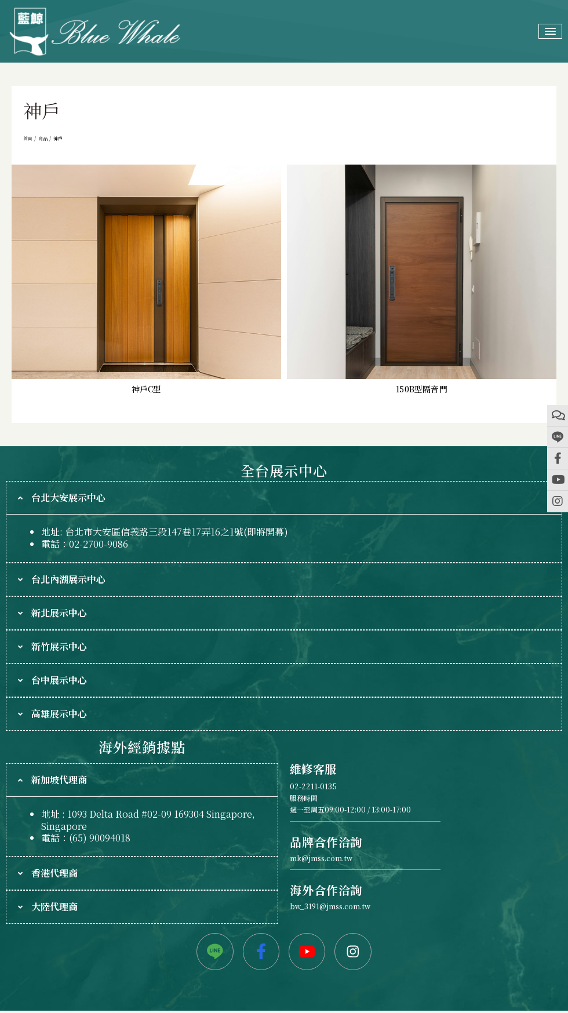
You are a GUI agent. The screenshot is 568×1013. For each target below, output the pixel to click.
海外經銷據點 (142, 747)
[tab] (284, 498)
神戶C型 (147, 389)
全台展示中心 (284, 470)
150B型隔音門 (421, 389)
